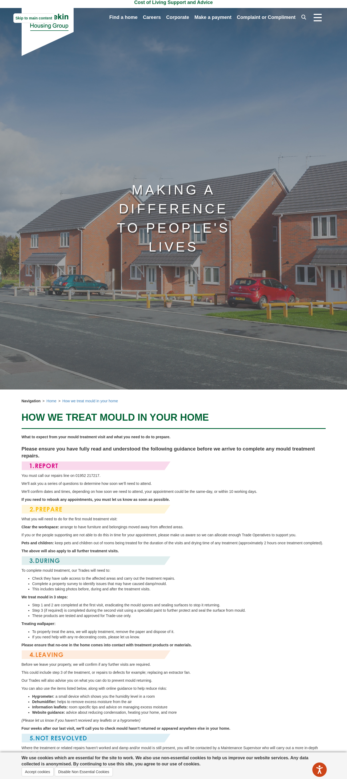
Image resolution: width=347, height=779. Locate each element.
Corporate (177, 17)
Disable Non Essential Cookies (83, 772)
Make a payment (213, 17)
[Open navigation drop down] (318, 18)
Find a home (123, 17)
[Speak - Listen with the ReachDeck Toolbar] (319, 769)
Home (51, 401)
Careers (152, 17)
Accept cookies (37, 772)
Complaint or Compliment (266, 17)
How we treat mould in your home (90, 401)
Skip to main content (33, 18)
